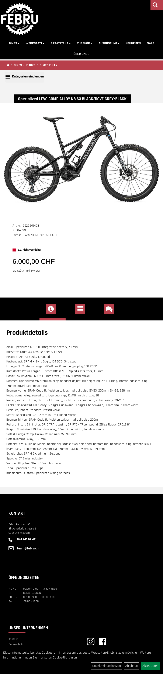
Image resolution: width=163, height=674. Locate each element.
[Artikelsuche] (155, 6)
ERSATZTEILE (61, 43)
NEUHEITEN (133, 43)
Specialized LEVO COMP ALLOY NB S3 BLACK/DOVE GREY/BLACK (72, 99)
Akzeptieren (150, 666)
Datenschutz (16, 644)
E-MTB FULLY (48, 65)
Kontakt (13, 639)
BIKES (14, 43)
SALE (150, 43)
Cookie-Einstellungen (106, 666)
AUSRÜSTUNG (108, 43)
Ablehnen (131, 666)
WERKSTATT (35, 43)
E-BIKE (30, 65)
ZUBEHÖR (84, 43)
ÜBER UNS (81, 54)
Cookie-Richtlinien (65, 657)
